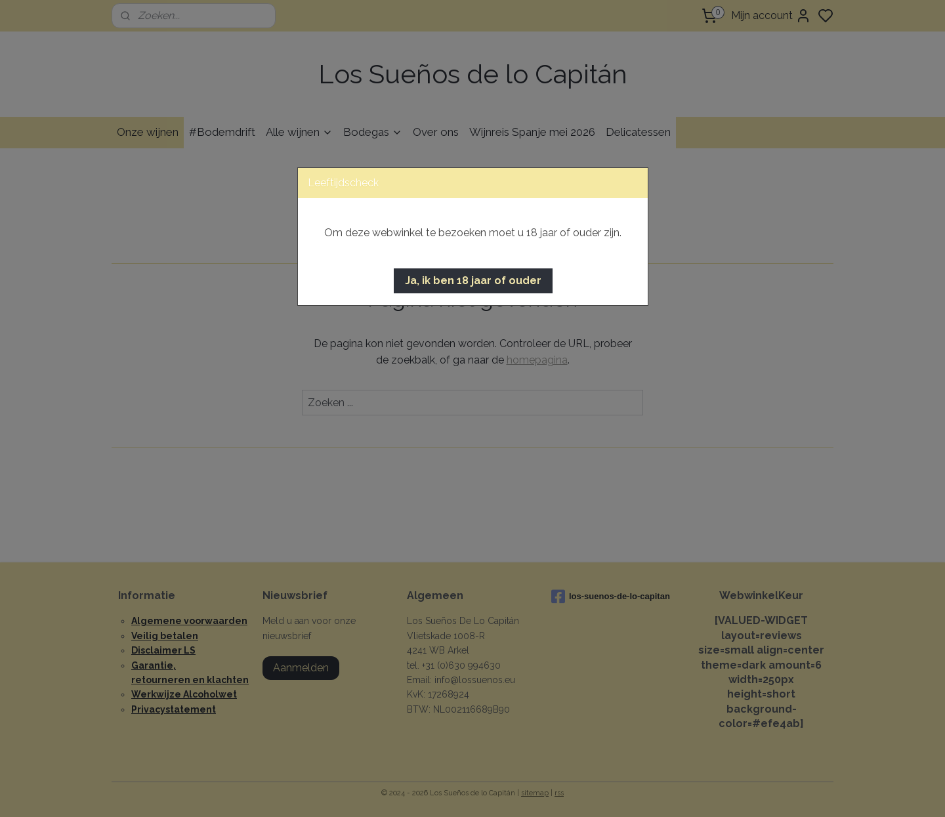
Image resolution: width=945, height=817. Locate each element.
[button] (473, 280)
